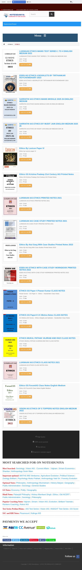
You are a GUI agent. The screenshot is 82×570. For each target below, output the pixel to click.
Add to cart (25, 64)
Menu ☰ (40, 35)
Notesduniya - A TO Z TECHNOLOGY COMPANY (46, 564)
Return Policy (59, 548)
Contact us (7, 548)
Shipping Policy (48, 548)
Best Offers (68, 548)
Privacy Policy (38, 548)
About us (14, 548)
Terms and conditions (25, 548)
